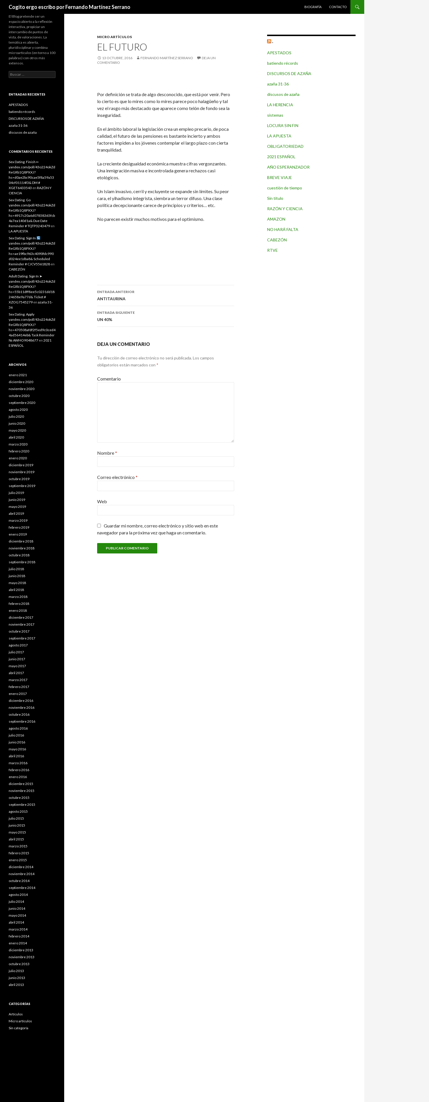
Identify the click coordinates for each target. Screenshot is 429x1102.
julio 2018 (16, 569)
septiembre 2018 (22, 562)
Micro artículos (114, 37)
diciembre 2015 (21, 784)
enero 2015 (18, 860)
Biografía (312, 7)
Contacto (338, 7)
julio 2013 (16, 971)
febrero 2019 (19, 527)
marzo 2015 (18, 846)
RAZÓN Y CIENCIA (285, 208)
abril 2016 (16, 756)
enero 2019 (18, 534)
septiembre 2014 (22, 887)
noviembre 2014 (21, 874)
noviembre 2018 (21, 548)
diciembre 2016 (21, 700)
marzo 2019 (18, 520)
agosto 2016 (18, 728)
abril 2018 (16, 590)
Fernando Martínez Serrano (166, 58)
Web (102, 501)
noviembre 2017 (21, 624)
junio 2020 (17, 423)
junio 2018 (17, 576)
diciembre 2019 (21, 465)
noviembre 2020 (21, 389)
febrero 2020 (19, 451)
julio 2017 (16, 652)
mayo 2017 (17, 666)
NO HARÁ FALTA (282, 229)
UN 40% (165, 315)
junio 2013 (17, 978)
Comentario (109, 378)
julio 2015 (16, 818)
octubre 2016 (19, 714)
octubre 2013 (19, 964)
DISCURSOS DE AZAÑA (289, 73)
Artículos (16, 1014)
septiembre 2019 (22, 486)
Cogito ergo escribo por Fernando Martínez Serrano (69, 7)
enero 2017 (18, 693)
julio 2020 (16, 416)
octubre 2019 (19, 479)
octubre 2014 (19, 881)
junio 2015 (17, 825)
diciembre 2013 (21, 950)
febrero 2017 (19, 687)
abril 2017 (16, 673)
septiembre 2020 (22, 402)
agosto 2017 (18, 645)
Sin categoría (18, 1028)
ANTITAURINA (165, 294)
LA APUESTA (279, 135)
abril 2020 (16, 437)
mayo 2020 (17, 430)
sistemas (275, 115)
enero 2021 (18, 375)
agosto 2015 (18, 811)
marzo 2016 (18, 763)
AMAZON (276, 219)
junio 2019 (17, 499)
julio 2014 (16, 901)
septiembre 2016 (22, 721)
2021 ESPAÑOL (281, 156)
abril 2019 (16, 513)
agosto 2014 (18, 894)
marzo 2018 (18, 596)
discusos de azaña (283, 94)
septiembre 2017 (22, 638)
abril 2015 (16, 839)
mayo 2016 (17, 749)
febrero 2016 (19, 770)
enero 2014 (18, 943)
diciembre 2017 (21, 617)
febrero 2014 (19, 936)
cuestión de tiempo (284, 187)
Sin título (275, 198)
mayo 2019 (17, 506)
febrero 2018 (19, 603)
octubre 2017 (19, 631)
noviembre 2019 (21, 472)
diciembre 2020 (21, 382)
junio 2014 (17, 908)
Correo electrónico (117, 477)
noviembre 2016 (21, 707)
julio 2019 (16, 493)
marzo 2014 (18, 929)
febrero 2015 (19, 853)
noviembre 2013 (21, 957)
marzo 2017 (18, 680)
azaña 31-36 (278, 83)
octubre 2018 (19, 555)
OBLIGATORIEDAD (285, 146)
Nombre (107, 453)
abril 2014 (16, 922)
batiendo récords (282, 63)
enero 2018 (18, 610)
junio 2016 (17, 742)
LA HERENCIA (280, 104)
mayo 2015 (17, 832)
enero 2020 (18, 458)
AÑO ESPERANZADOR (288, 167)
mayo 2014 (17, 915)
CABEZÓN (277, 239)
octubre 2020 (19, 396)
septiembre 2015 (22, 804)
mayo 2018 (17, 583)
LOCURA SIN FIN (282, 125)
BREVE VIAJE (279, 177)
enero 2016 (18, 777)
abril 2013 (16, 984)
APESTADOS (279, 52)
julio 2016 (16, 735)
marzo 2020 (18, 444)
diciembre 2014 (21, 867)
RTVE (272, 250)
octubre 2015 (19, 797)
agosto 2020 (18, 409)
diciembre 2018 (21, 541)
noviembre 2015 (21, 790)
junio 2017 (17, 659)
